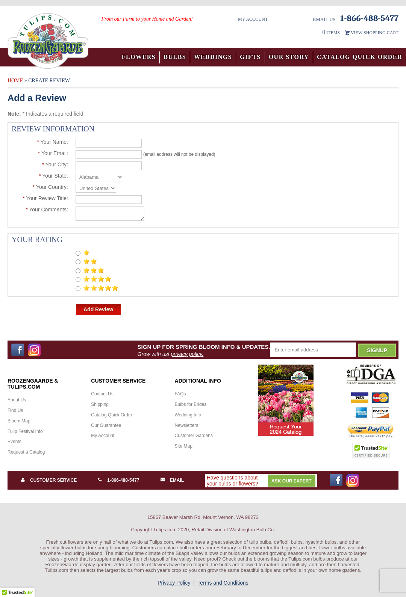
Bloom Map (19, 421)
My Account (253, 19)
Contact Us (102, 393)
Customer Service (53, 480)
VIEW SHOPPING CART (374, 32)
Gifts (250, 57)
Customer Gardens (194, 435)
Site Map (183, 446)
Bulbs (175, 57)
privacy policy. (187, 354)
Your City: (55, 164)
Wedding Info (188, 415)
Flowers (139, 57)
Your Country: (50, 187)
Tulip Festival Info (25, 431)
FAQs (180, 393)
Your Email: (53, 153)
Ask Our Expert (291, 481)
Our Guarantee (106, 425)
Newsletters (186, 425)
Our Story (289, 57)
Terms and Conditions (222, 583)
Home (15, 80)
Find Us (15, 410)
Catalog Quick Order (359, 57)
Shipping (100, 404)
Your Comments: (47, 210)
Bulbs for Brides (191, 404)
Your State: (53, 176)
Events (14, 441)
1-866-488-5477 (123, 480)
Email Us (324, 19)
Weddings (213, 57)
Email (177, 480)
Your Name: (52, 142)
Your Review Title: (45, 198)
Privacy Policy (174, 583)
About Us (17, 400)
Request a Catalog (26, 452)
